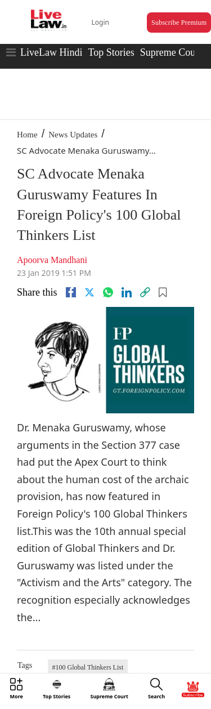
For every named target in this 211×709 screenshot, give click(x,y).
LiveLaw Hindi (51, 52)
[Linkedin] (127, 292)
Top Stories (111, 52)
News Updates (72, 134)
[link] (145, 292)
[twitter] (89, 292)
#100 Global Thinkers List (88, 667)
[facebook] (71, 292)
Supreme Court (171, 52)
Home (27, 134)
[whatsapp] (108, 292)
